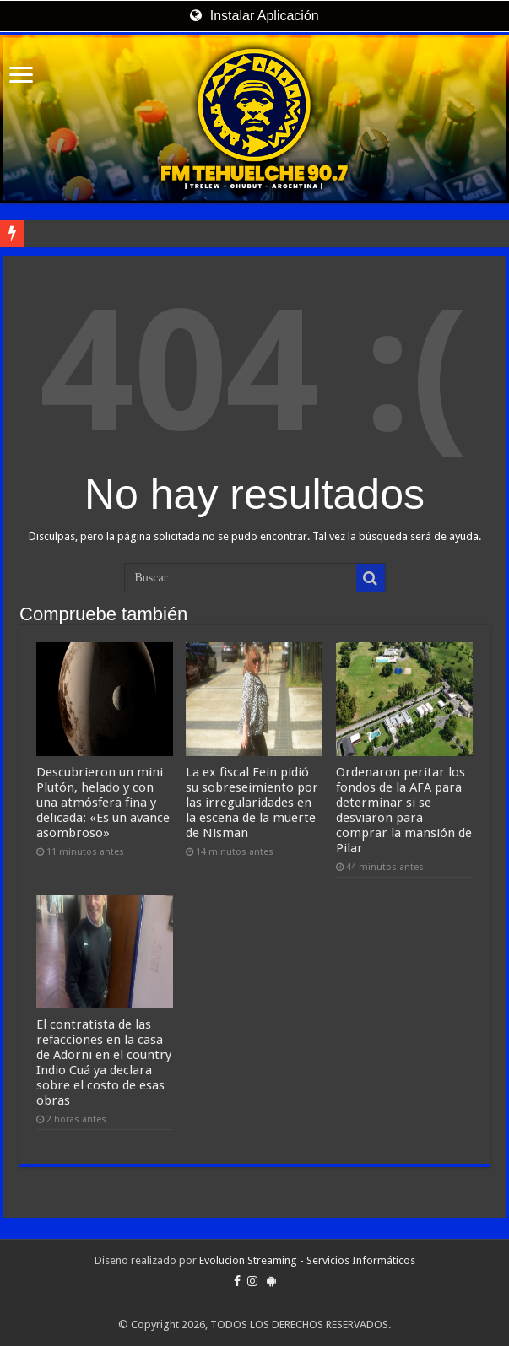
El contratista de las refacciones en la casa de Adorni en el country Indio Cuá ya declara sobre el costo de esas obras (103, 1062)
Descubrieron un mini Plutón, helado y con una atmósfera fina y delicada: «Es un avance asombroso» (103, 803)
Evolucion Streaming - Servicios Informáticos (307, 1260)
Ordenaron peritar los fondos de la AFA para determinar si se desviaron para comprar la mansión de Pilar (404, 810)
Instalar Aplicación (254, 15)
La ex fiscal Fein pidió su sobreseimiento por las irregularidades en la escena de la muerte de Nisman (252, 803)
